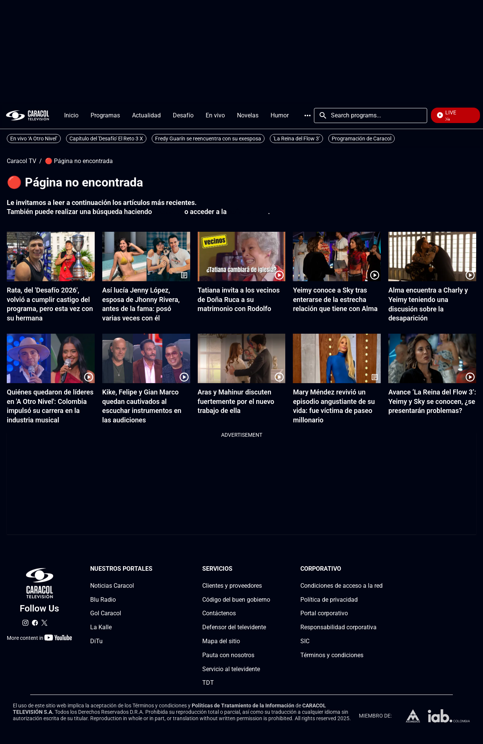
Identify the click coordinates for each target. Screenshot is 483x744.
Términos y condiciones (331, 655)
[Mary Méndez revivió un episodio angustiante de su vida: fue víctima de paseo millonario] (337, 358)
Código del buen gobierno (236, 599)
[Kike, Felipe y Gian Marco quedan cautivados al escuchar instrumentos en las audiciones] (146, 358)
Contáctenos (219, 613)
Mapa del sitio (221, 641)
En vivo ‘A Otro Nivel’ (33, 139)
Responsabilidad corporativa (338, 627)
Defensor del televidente (234, 627)
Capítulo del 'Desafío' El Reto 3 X (106, 139)
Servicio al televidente (231, 668)
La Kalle (101, 627)
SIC (304, 641)
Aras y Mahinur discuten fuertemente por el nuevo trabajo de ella (236, 401)
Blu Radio (103, 599)
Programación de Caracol (361, 139)
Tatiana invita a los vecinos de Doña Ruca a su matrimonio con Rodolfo (239, 299)
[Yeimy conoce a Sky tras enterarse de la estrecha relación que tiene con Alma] (337, 256)
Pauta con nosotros (228, 655)
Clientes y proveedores (232, 585)
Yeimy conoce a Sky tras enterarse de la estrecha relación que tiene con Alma (335, 299)
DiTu (96, 641)
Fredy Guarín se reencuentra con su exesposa (208, 139)
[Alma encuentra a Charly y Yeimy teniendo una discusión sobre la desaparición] (432, 256)
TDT (208, 682)
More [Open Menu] (307, 115)
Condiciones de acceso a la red (341, 585)
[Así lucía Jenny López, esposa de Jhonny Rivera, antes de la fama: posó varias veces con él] (146, 256)
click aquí (168, 212)
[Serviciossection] (268, 569)
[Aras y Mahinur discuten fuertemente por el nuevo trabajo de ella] (242, 358)
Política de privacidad (329, 599)
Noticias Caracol (112, 585)
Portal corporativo (324, 613)
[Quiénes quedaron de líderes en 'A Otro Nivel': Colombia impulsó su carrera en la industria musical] (51, 358)
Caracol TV (21, 161)
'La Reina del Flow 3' (296, 139)
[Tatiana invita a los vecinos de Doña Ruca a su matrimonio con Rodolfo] (242, 256)
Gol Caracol (105, 613)
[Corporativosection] (380, 569)
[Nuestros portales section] (154, 569)
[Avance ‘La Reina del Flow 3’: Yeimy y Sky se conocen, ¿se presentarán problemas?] (432, 358)
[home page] (27, 115)
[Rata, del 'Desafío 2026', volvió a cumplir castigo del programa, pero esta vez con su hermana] (51, 256)
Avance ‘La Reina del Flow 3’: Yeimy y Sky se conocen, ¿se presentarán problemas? (432, 401)
